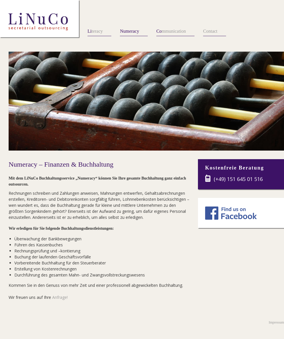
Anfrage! (60, 297)
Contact (210, 31)
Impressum (276, 322)
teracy (95, 31)
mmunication (171, 31)
